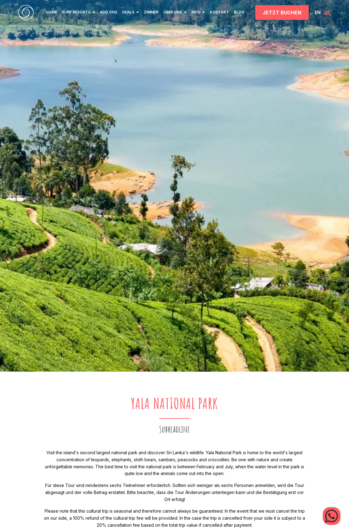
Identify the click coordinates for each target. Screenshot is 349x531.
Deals (130, 12)
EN (318, 12)
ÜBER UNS (175, 12)
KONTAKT (219, 12)
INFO (198, 12)
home (51, 12)
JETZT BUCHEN (282, 12)
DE (327, 12)
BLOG (239, 12)
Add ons (108, 12)
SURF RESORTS (78, 12)
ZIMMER (151, 12)
